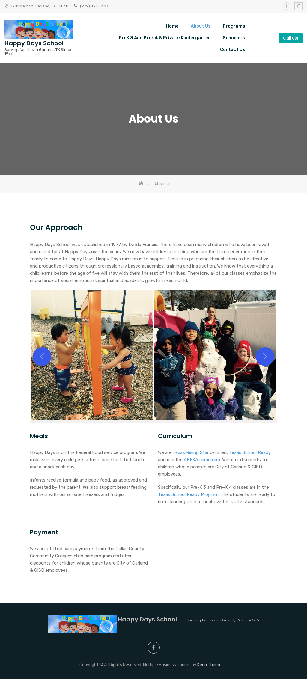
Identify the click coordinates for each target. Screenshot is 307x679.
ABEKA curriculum (202, 459)
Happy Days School (34, 43)
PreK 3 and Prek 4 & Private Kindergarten (165, 37)
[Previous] (42, 356)
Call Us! (290, 38)
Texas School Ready (249, 452)
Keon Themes (210, 664)
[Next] (265, 356)
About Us (201, 26)
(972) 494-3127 (94, 6)
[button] (92, 356)
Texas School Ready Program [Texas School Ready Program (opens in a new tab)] (188, 494)
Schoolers (234, 37)
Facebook (286, 6)
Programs (234, 26)
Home (172, 26)
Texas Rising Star (191, 452)
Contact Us (232, 49)
